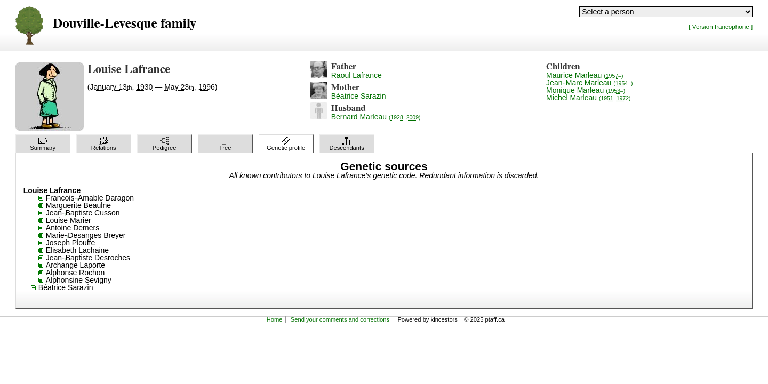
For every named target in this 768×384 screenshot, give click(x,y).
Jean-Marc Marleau (589, 82)
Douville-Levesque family (124, 23)
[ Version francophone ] (721, 26)
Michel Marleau (588, 97)
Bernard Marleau (376, 117)
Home (275, 319)
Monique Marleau (585, 90)
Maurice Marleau (584, 75)
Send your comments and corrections (340, 319)
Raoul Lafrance (356, 75)
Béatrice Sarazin (358, 96)
